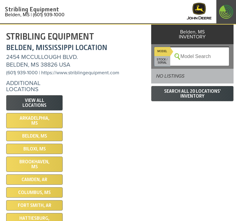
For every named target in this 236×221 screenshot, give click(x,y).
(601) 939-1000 (22, 73)
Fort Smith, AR (34, 205)
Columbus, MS (34, 192)
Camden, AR (34, 179)
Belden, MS (34, 136)
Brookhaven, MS (34, 164)
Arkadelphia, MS (34, 121)
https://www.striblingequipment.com (80, 73)
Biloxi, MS (34, 148)
